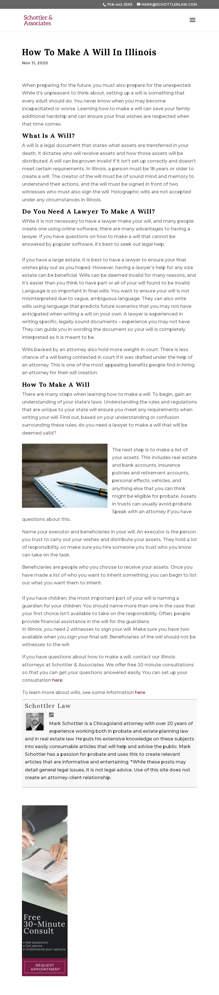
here (57, 680)
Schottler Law (48, 706)
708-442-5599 (119, 4)
